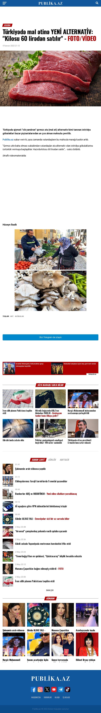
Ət (12, 316)
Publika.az (8, 139)
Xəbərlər (48, 697)
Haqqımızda (36, 697)
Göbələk (20, 316)
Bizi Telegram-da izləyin (50, 337)
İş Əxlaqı (66, 697)
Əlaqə (57, 697)
